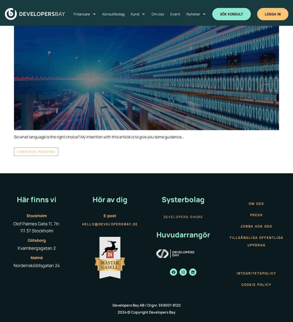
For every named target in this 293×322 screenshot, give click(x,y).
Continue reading (36, 151)
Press (256, 215)
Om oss (256, 203)
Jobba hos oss (256, 226)
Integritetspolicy (256, 273)
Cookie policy (256, 284)
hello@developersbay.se (110, 224)
